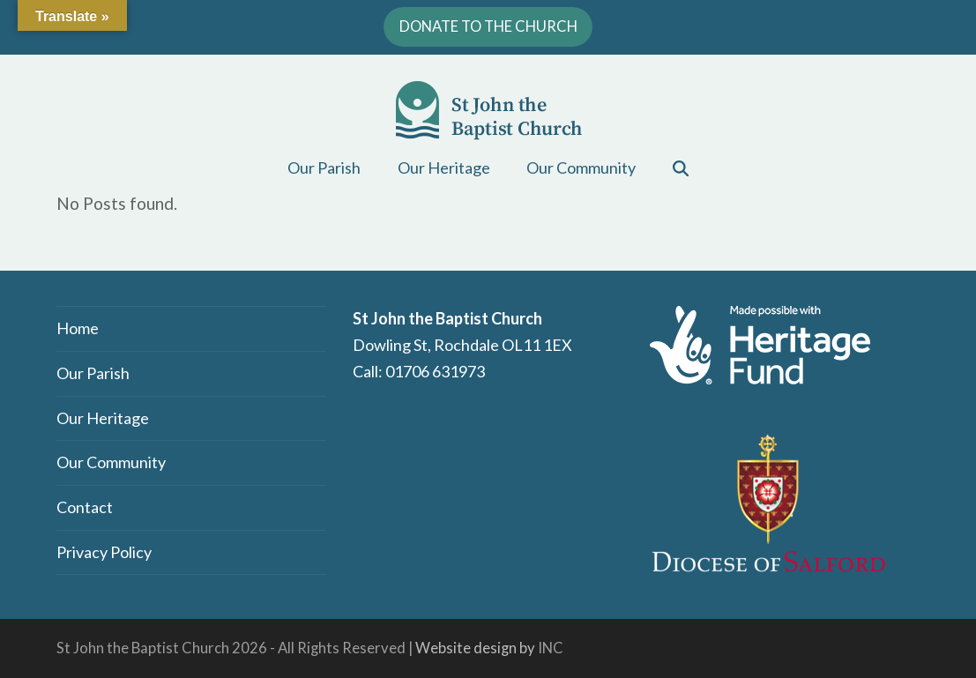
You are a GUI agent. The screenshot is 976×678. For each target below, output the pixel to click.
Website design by (475, 648)
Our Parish (93, 373)
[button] (681, 167)
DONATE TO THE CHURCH (488, 26)
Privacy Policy (104, 552)
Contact (84, 507)
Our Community (111, 462)
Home (77, 328)
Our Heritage (102, 418)
